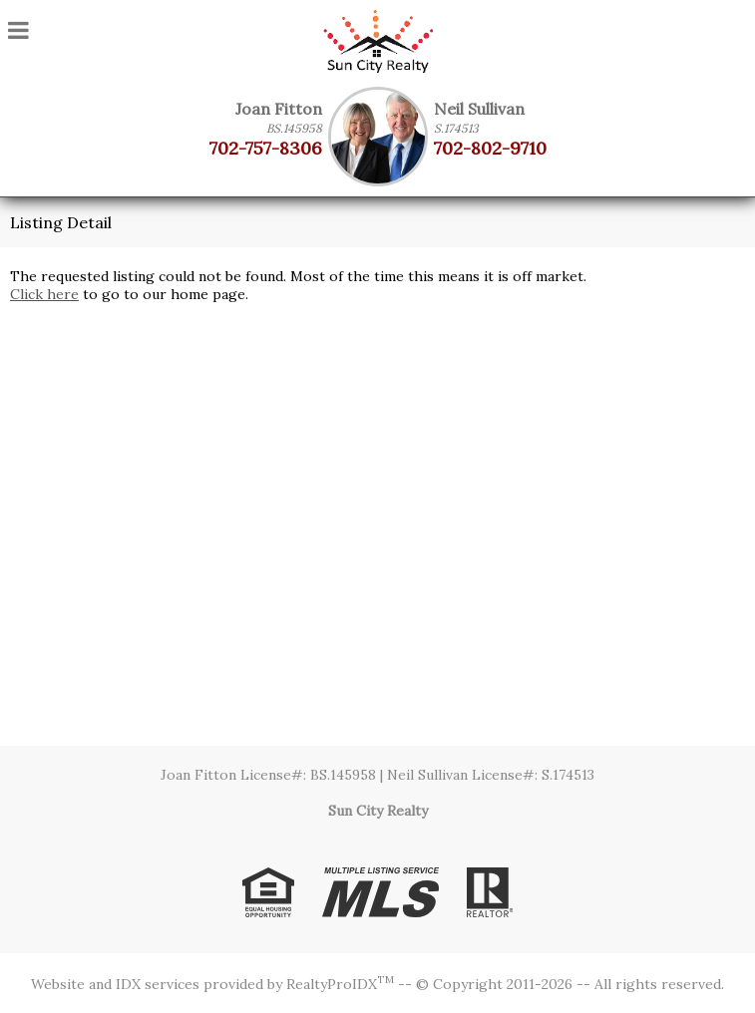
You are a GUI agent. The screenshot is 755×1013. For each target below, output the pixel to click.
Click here (44, 294)
